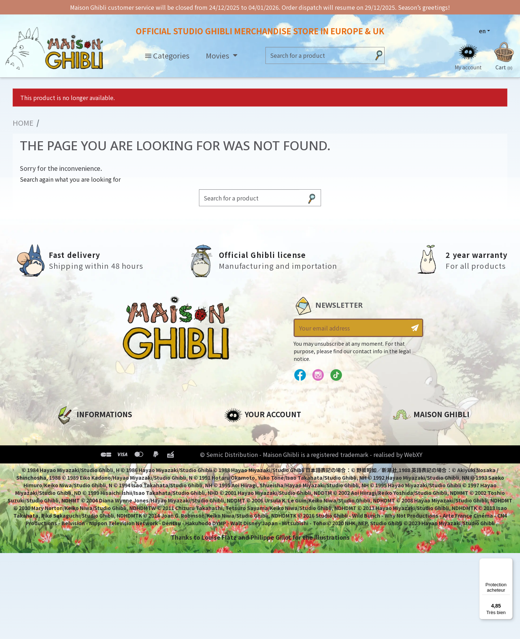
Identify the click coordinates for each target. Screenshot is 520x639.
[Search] (318, 55)
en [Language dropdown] (482, 30)
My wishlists (242, 480)
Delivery (68, 480)
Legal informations (85, 444)
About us (69, 431)
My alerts (238, 493)
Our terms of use (81, 456)
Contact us (409, 509)
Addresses (239, 456)
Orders (234, 444)
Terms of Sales (78, 468)
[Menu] (508, 562)
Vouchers (238, 468)
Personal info (244, 431)
